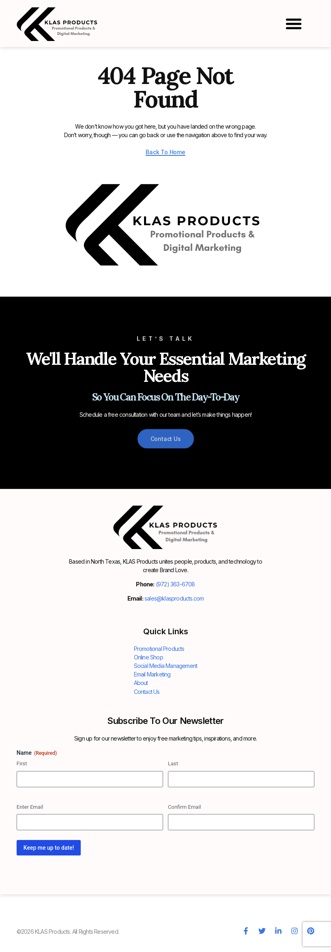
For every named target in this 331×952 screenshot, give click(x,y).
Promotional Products (159, 648)
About (141, 682)
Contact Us (147, 691)
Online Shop (148, 657)
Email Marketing (152, 674)
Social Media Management (166, 665)
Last (173, 763)
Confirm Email (184, 806)
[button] (293, 23)
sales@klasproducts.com (174, 598)
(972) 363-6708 (175, 584)
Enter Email (30, 806)
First (22, 763)
